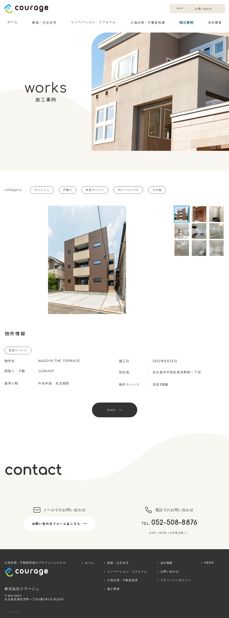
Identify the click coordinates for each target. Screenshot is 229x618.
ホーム (89, 562)
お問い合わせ (203, 8)
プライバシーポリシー (175, 580)
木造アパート (95, 189)
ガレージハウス (128, 189)
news (178, 8)
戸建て (67, 189)
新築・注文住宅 (118, 562)
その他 (157, 189)
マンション (42, 189)
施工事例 (113, 588)
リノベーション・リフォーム (127, 571)
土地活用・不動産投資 (122, 580)
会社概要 (166, 562)
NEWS (209, 562)
